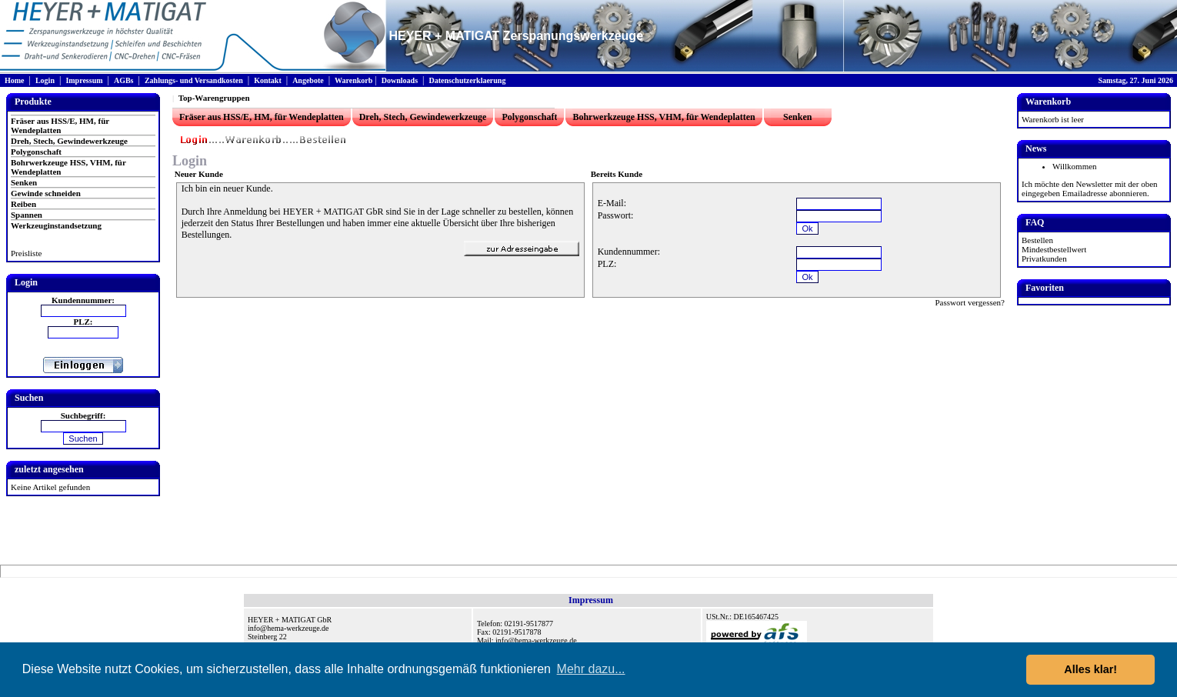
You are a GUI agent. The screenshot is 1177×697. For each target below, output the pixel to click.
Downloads (400, 80)
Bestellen (1037, 240)
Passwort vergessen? (970, 302)
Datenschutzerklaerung (466, 80)
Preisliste (26, 253)
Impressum (83, 80)
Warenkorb (353, 80)
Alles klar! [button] (1090, 669)
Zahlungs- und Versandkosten (194, 80)
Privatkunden (1044, 258)
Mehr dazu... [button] (591, 668)
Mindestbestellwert (1054, 249)
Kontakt (268, 80)
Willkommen (1074, 166)
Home (15, 80)
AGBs (124, 80)
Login (45, 80)
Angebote (308, 80)
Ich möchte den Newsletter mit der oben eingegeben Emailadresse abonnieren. (1090, 188)
